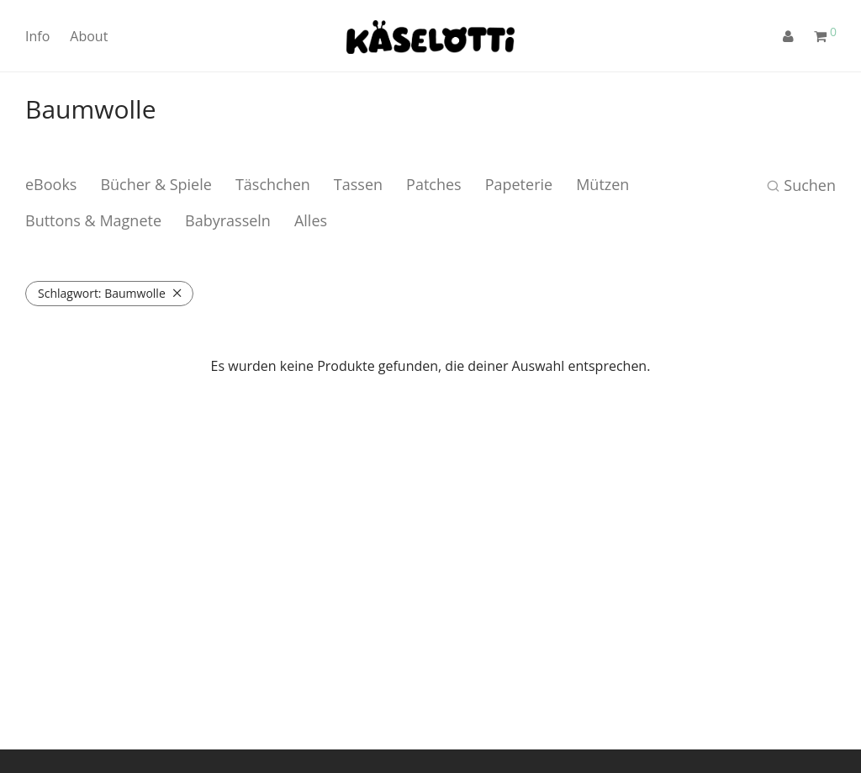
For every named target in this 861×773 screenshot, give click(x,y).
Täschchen (272, 184)
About (89, 36)
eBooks (51, 184)
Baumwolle (102, 293)
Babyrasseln (228, 220)
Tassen (358, 184)
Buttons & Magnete (93, 220)
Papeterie (518, 184)
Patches (434, 184)
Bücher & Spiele (155, 184)
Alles (310, 220)
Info (37, 36)
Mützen (602, 184)
